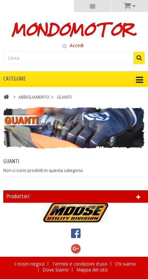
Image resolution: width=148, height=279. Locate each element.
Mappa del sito (92, 270)
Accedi (76, 45)
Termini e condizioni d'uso (80, 264)
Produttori (18, 196)
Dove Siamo (56, 270)
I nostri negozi (30, 264)
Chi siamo (125, 264)
